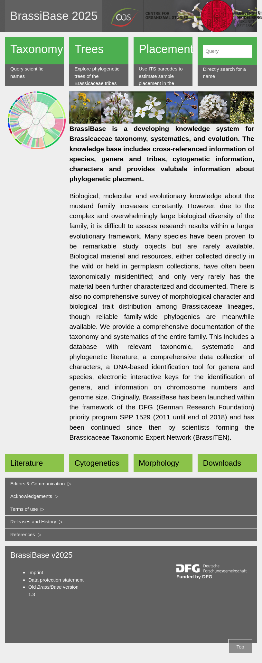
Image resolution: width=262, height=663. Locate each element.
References (26, 534)
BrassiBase (39, 16)
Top (240, 646)
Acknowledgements (34, 496)
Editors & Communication (40, 483)
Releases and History (36, 521)
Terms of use (27, 509)
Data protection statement (56, 580)
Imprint (35, 572)
